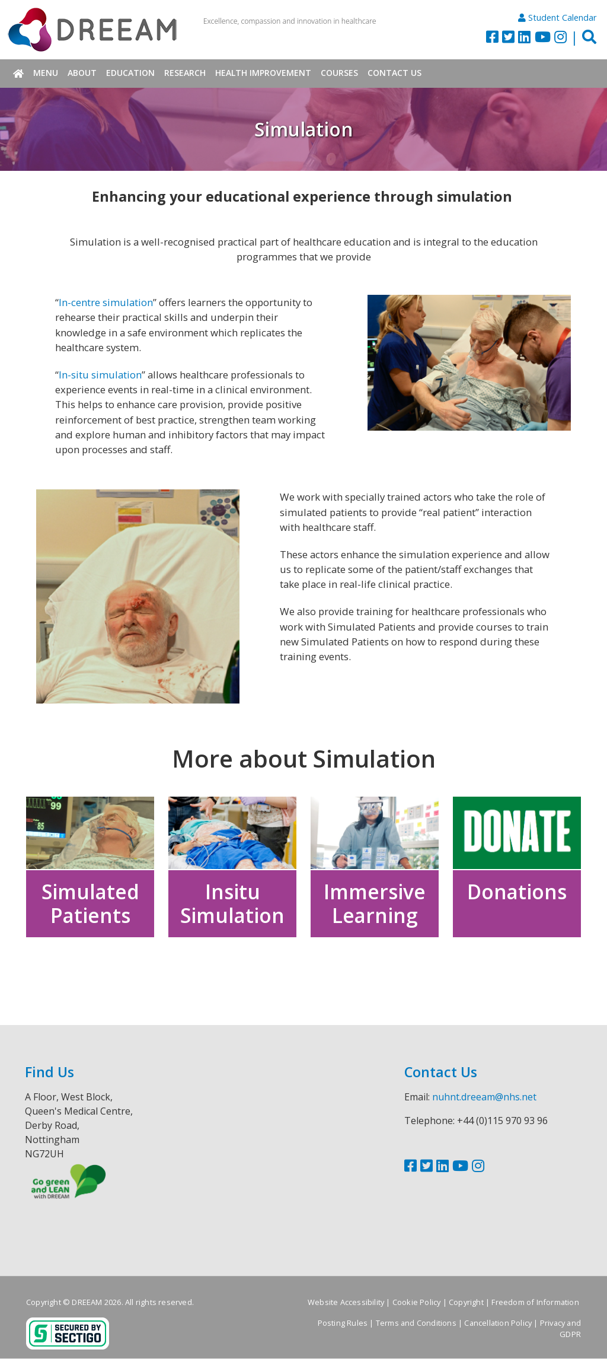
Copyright (466, 1302)
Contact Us (440, 1072)
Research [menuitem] (185, 72)
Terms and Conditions (416, 1323)
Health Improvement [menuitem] (263, 72)
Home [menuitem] (18, 73)
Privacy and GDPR (560, 1329)
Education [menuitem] (130, 72)
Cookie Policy (416, 1302)
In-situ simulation (100, 374)
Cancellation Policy (498, 1323)
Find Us (49, 1072)
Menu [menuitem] (45, 72)
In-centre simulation (106, 302)
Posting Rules (343, 1323)
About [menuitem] (82, 72)
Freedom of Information (535, 1302)
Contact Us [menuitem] (394, 72)
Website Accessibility (346, 1302)
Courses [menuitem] (339, 72)
